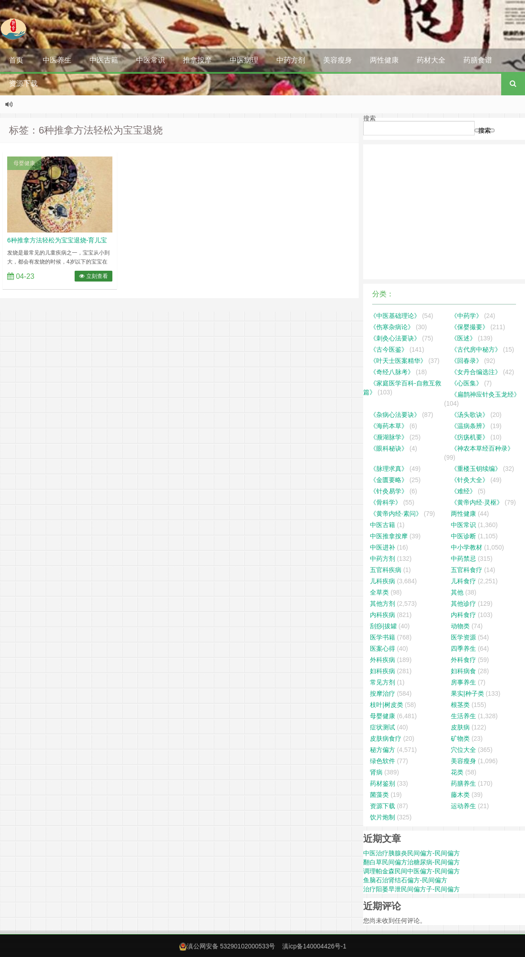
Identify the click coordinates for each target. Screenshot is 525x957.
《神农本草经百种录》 (482, 448)
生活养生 (463, 716)
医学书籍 (382, 637)
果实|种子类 (467, 693)
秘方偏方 (382, 749)
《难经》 (463, 491)
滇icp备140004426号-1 (314, 946)
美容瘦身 (337, 60)
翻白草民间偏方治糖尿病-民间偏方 (411, 862)
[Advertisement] (444, 211)
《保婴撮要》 (470, 327)
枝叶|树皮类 (386, 704)
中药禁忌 (463, 558)
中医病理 (244, 60)
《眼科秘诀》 (389, 448)
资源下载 (23, 83)
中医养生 (57, 60)
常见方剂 (382, 682)
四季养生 (463, 648)
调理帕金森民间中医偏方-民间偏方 (411, 871)
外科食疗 (463, 659)
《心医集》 (466, 383)
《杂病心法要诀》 (395, 414)
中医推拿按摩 (389, 536)
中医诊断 (463, 536)
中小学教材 (466, 547)
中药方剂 (290, 60)
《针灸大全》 (470, 479)
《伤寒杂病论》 (392, 327)
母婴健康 (24, 163)
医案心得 (382, 648)
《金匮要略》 (389, 479)
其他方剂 (382, 603)
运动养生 (463, 805)
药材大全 (431, 60)
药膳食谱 (477, 60)
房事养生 (463, 682)
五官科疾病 (385, 569)
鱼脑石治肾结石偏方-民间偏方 (405, 880)
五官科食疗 (466, 569)
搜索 (369, 118)
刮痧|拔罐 (383, 626)
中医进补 (382, 547)
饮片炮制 (382, 817)
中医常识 (150, 60)
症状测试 (382, 727)
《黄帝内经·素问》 (396, 513)
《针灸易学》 (389, 491)
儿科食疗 (463, 581)
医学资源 (463, 637)
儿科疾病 (382, 581)
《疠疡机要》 (470, 437)
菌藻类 (379, 794)
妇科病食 (463, 671)
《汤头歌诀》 (470, 414)
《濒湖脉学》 (389, 437)
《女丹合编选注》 (476, 372)
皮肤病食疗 (385, 738)
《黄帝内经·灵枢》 (477, 502)
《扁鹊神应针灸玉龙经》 (485, 394)
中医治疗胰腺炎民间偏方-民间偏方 (411, 853)
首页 (16, 60)
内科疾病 (382, 614)
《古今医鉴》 (389, 349)
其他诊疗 (463, 603)
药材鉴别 (382, 783)
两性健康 (384, 60)
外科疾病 (382, 659)
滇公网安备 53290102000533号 (231, 946)
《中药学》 (466, 315)
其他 (457, 592)
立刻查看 (93, 276)
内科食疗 (463, 614)
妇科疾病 (382, 671)
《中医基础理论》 (395, 315)
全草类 (379, 592)
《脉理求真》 (389, 468)
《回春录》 (466, 360)
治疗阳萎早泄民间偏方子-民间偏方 (411, 889)
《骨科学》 (385, 502)
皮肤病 (460, 727)
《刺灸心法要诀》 (395, 338)
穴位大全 (463, 749)
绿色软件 (382, 761)
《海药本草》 (389, 425)
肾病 (376, 772)
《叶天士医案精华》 (398, 360)
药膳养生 (463, 783)
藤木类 (460, 794)
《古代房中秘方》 (476, 349)
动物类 (460, 626)
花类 (457, 772)
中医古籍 (103, 60)
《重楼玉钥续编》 (476, 468)
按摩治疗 (382, 693)
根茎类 (460, 704)
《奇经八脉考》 (392, 372)
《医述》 (463, 338)
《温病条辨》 (470, 425)
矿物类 (460, 738)
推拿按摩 (197, 60)
